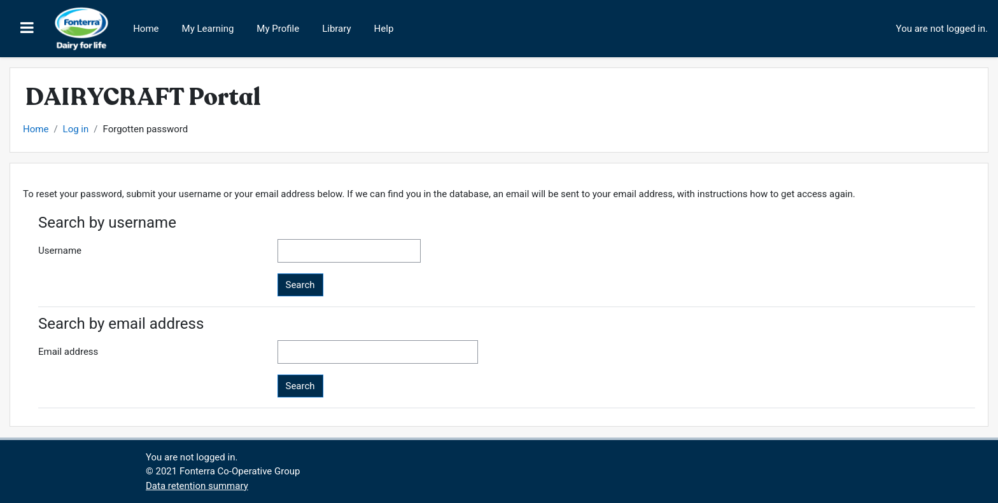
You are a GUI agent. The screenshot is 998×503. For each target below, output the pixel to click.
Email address (68, 351)
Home (145, 28)
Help (384, 28)
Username (59, 250)
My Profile (278, 28)
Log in (76, 129)
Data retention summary (197, 486)
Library (336, 28)
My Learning (208, 28)
